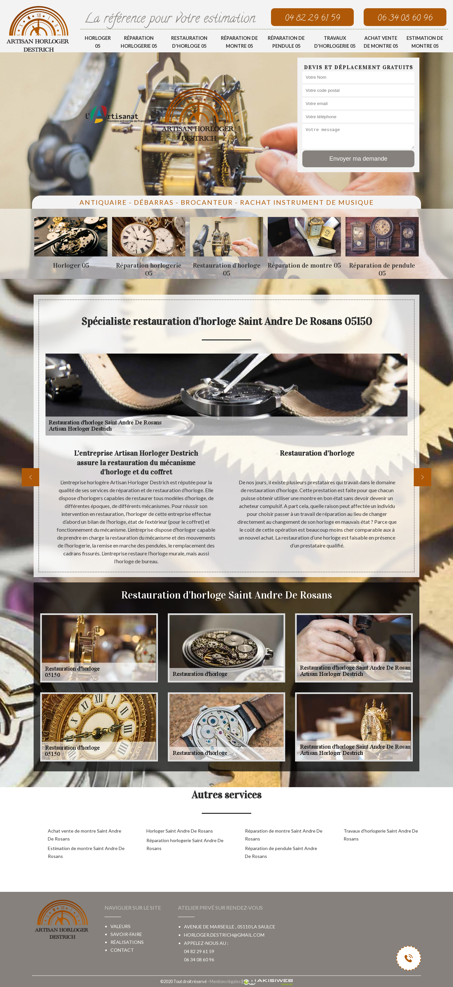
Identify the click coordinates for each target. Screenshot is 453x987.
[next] (422, 477)
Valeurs (120, 926)
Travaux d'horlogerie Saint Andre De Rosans (381, 834)
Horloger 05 (98, 42)
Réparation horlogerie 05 (139, 42)
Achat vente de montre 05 (381, 42)
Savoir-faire (126, 934)
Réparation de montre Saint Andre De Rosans (283, 834)
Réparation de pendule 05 (286, 42)
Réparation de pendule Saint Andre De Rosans (281, 852)
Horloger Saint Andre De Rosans (179, 831)
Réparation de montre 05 (239, 42)
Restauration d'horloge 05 (189, 42)
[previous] (30, 477)
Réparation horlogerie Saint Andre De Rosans (185, 844)
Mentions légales (225, 981)
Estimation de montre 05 (425, 42)
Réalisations (127, 942)
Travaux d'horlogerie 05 (334, 42)
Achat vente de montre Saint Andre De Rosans (84, 834)
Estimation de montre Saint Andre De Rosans (86, 852)
